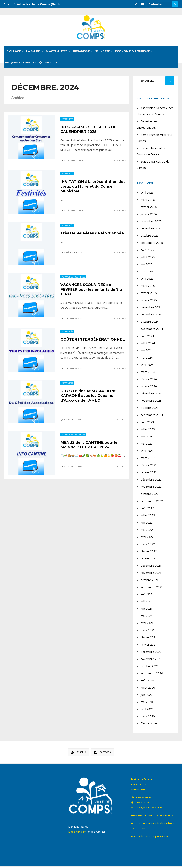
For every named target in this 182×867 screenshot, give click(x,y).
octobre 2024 (150, 323)
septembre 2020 (152, 674)
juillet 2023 (148, 430)
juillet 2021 (148, 603)
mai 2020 (147, 703)
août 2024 (147, 337)
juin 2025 (147, 265)
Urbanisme (81, 52)
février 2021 (149, 638)
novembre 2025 (151, 229)
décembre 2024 (151, 308)
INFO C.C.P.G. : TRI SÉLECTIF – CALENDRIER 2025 (91, 130)
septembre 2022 (152, 502)
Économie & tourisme (132, 52)
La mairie (33, 52)
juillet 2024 (148, 344)
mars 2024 (148, 373)
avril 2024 (147, 366)
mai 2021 (147, 617)
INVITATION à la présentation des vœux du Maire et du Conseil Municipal (90, 187)
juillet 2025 (148, 258)
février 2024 (149, 380)
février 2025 (149, 294)
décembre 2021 (151, 567)
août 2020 (147, 681)
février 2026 (149, 208)
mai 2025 (147, 273)
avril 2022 (147, 538)
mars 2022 (148, 545)
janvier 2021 (149, 646)
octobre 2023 (150, 409)
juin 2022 (147, 524)
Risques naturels (19, 64)
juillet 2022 (148, 516)
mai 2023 (147, 445)
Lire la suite (118, 161)
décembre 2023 (151, 394)
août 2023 (147, 423)
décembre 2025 (151, 222)
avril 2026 (147, 194)
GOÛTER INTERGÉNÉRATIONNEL (84, 341)
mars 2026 (148, 201)
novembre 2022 (151, 488)
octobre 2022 (150, 495)
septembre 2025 (152, 244)
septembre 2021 (152, 588)
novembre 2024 (151, 316)
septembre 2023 (152, 416)
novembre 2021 (151, 574)
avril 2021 (147, 624)
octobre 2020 (150, 667)
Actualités (56, 52)
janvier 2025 (149, 301)
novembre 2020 (151, 660)
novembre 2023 (151, 402)
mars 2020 (148, 717)
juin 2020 (147, 696)
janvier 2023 (149, 473)
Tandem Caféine (95, 833)
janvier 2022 (149, 560)
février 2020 (149, 725)
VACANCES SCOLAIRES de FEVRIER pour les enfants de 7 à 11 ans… (92, 290)
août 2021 (147, 595)
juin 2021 (147, 610)
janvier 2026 (149, 215)
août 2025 (147, 251)
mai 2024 (147, 359)
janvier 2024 (149, 387)
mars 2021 (148, 631)
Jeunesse (102, 52)
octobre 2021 (150, 581)
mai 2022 (147, 531)
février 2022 (149, 552)
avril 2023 (147, 452)
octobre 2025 (150, 237)
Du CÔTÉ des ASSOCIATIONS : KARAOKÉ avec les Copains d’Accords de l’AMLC (90, 398)
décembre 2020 (151, 653)
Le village (13, 52)
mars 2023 (148, 459)
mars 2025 (148, 287)
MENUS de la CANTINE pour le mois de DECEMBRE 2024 (91, 447)
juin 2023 (147, 438)
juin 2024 (147, 351)
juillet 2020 (148, 689)
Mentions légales (78, 828)
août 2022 (147, 509)
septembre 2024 (152, 330)
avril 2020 (147, 710)
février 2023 (149, 466)
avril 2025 (147, 280)
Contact (48, 64)
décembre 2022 (151, 481)
